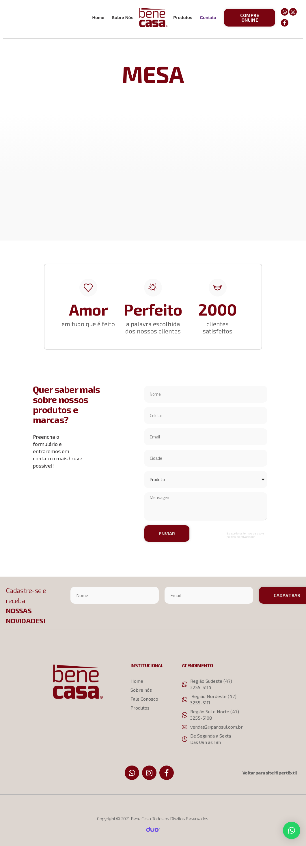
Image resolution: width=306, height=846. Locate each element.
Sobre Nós (122, 17)
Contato (208, 17)
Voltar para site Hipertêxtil (269, 772)
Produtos (182, 17)
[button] (249, 18)
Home (98, 17)
